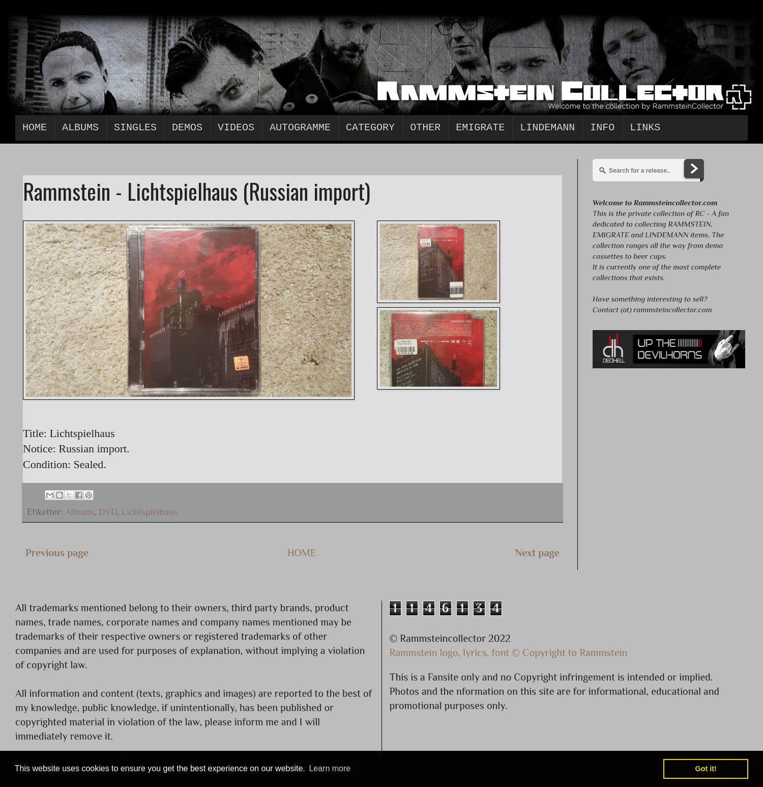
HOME (301, 552)
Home (34, 127)
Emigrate (480, 127)
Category (370, 127)
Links (645, 127)
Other (425, 127)
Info (602, 127)
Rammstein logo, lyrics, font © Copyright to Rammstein (509, 652)
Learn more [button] (329, 768)
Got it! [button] (706, 769)
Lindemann (547, 127)
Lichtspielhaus (150, 512)
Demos (187, 127)
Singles (135, 127)
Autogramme (300, 127)
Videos (236, 127)
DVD (108, 512)
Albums (80, 127)
